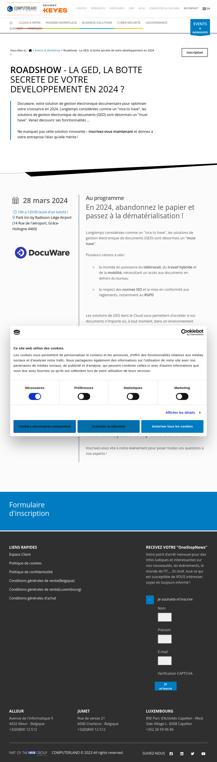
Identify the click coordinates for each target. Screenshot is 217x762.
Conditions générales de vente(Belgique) (42, 580)
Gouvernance (156, 22)
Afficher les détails (180, 412)
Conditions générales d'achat (32, 598)
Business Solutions (97, 22)
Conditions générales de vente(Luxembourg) (45, 589)
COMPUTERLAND (66, 752)
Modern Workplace (61, 22)
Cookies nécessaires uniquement (45, 426)
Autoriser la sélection (108, 426)
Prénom (164, 629)
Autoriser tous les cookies (172, 426)
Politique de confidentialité (31, 571)
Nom (162, 608)
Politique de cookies (25, 563)
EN (206, 8)
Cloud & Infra (29, 22)
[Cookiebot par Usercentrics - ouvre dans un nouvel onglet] (184, 332)
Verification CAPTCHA (175, 673)
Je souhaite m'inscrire (175, 599)
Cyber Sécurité (129, 22)
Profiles (34, 28)
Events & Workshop (47, 50)
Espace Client (20, 554)
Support (16, 28)
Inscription (194, 52)
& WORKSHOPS (200, 28)
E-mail (163, 651)
